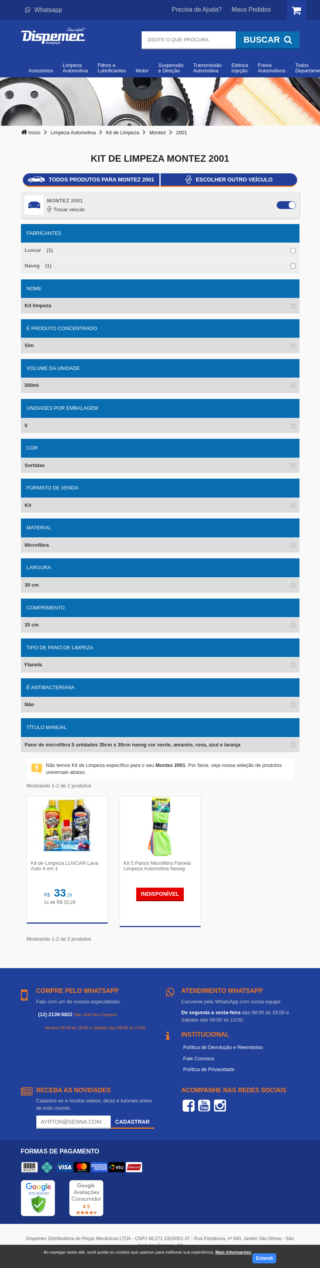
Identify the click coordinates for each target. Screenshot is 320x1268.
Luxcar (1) (39, 250)
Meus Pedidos (251, 9)
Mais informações (233, 1252)
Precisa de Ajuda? (197, 9)
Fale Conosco (198, 1058)
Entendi (264, 1258)
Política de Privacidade (208, 1069)
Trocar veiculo (66, 209)
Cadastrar (132, 1122)
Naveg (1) (38, 266)
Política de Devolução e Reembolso (223, 1047)
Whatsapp (43, 10)
